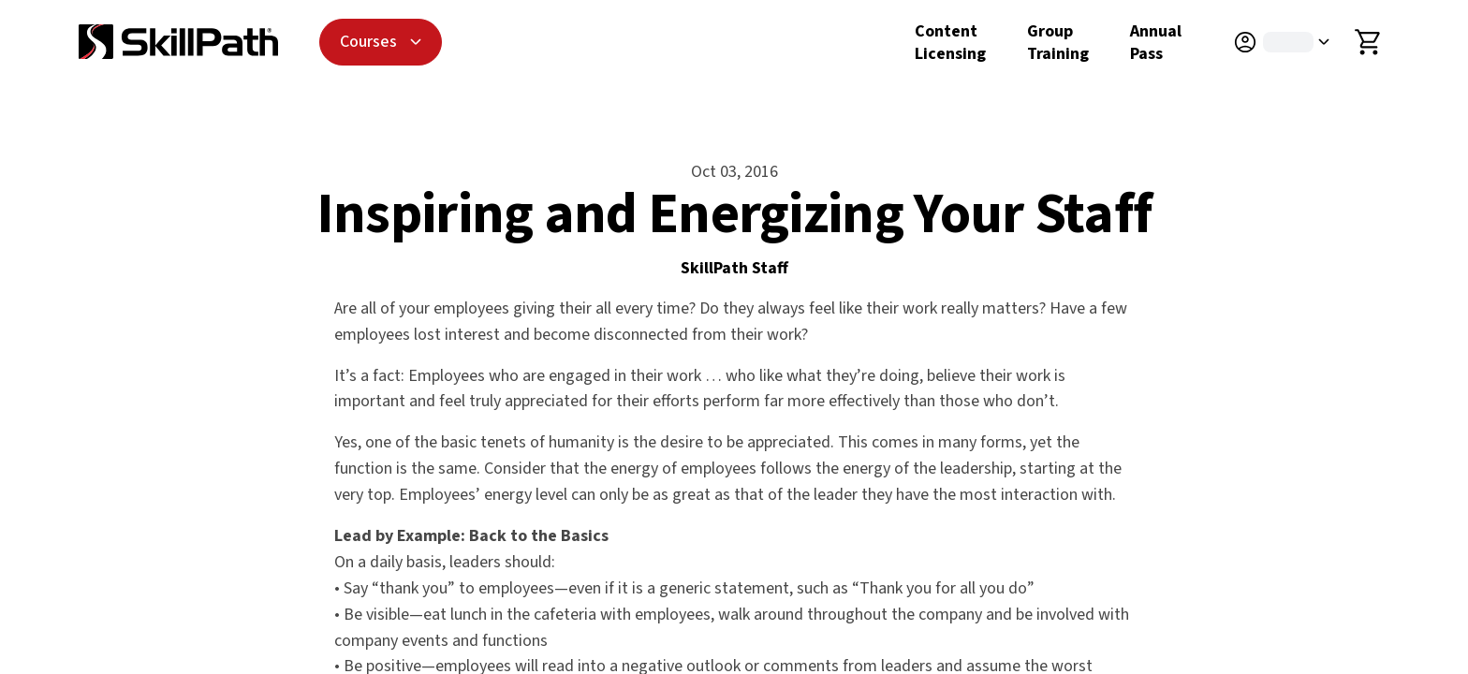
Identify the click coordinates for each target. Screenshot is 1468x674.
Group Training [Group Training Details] (1058, 43)
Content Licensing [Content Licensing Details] (950, 43)
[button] (1292, 42)
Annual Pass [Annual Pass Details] (1156, 43)
